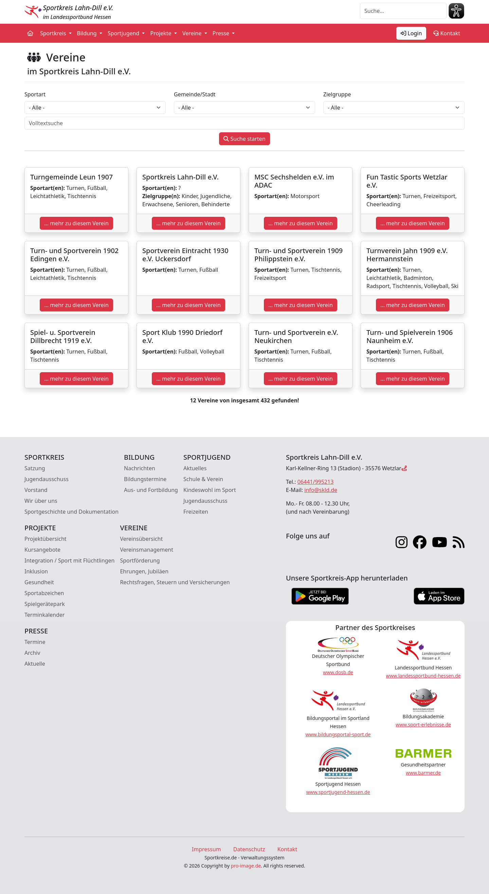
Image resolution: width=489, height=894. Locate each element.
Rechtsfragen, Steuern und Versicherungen (175, 582)
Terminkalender (44, 615)
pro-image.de (246, 865)
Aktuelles (194, 468)
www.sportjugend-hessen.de (338, 792)
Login (411, 33)
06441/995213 (315, 482)
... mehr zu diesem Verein (76, 223)
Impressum (206, 849)
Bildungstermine (145, 479)
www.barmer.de (423, 772)
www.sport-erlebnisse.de (423, 724)
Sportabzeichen (44, 593)
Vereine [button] (192, 33)
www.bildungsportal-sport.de (337, 734)
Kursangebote (42, 549)
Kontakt (446, 33)
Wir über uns (40, 501)
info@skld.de (320, 490)
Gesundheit (39, 582)
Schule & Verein (203, 479)
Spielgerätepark (44, 604)
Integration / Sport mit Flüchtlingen (69, 560)
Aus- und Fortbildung (151, 490)
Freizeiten (195, 511)
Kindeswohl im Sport (209, 490)
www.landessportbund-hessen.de (423, 675)
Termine (34, 642)
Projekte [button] (161, 33)
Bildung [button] (87, 33)
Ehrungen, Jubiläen (144, 571)
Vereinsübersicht (141, 539)
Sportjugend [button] (124, 33)
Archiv (32, 653)
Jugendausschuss (46, 479)
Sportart (35, 94)
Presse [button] (222, 33)
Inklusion (36, 571)
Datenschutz (249, 849)
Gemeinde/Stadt (195, 94)
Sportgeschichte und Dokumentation (71, 511)
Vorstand (36, 490)
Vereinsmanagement (146, 549)
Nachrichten (139, 468)
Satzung (34, 468)
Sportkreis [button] (54, 33)
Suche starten (244, 138)
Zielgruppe (337, 94)
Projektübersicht (45, 539)
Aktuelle (34, 663)
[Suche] (403, 11)
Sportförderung (140, 560)
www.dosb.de (338, 672)
